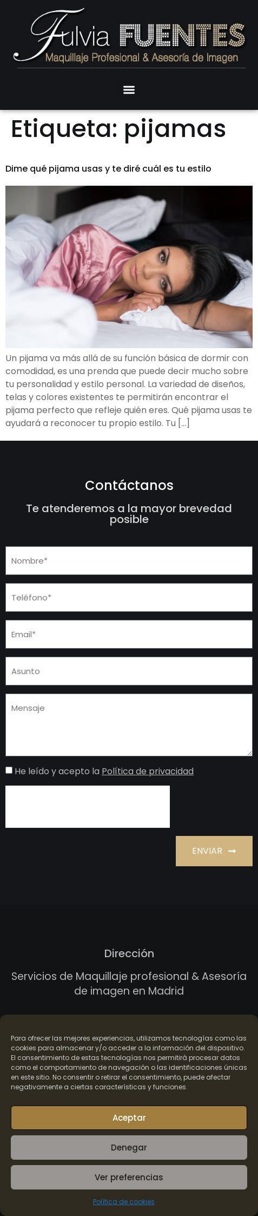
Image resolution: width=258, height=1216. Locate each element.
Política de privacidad (148, 771)
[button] (129, 90)
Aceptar (129, 1117)
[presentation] (87, 807)
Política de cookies (124, 1201)
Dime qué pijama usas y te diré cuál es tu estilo (108, 168)
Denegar (129, 1147)
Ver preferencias (129, 1177)
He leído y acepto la (104, 771)
